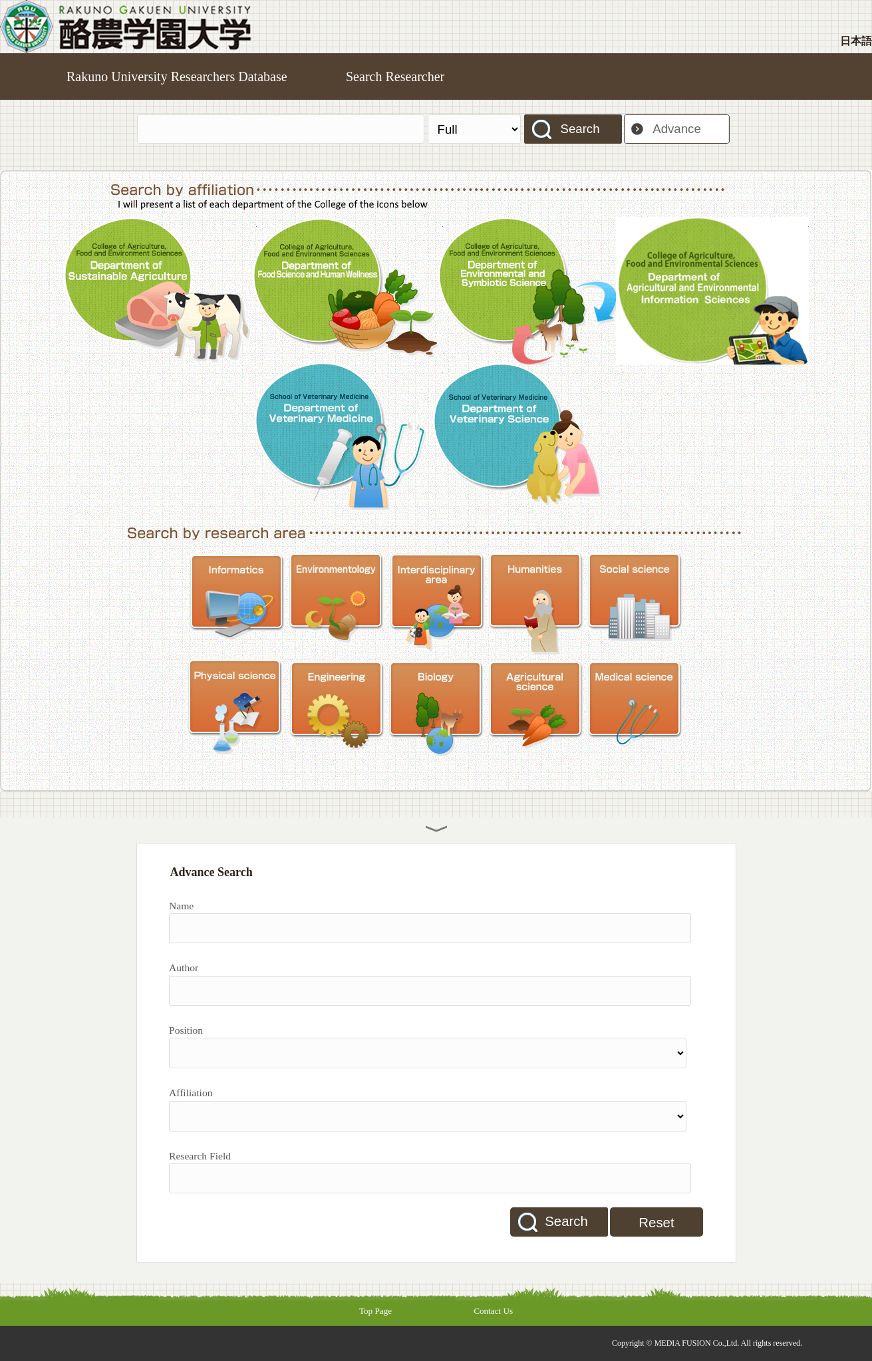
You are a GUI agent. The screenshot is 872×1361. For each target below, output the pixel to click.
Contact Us (493, 1311)
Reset (656, 1222)
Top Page (375, 1311)
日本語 (856, 41)
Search (579, 129)
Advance (677, 129)
